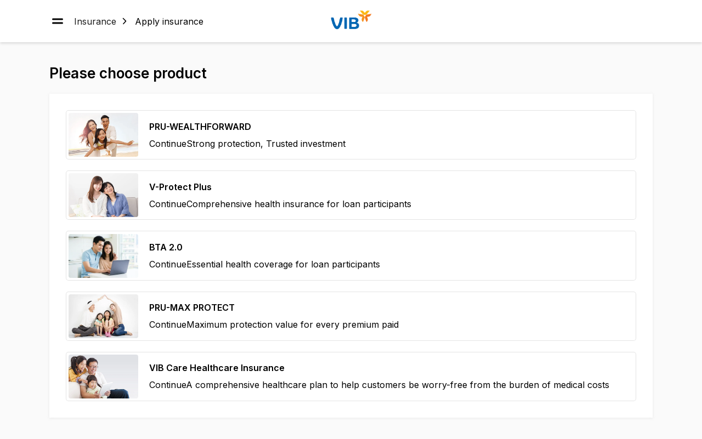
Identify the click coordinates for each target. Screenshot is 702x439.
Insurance (95, 20)
